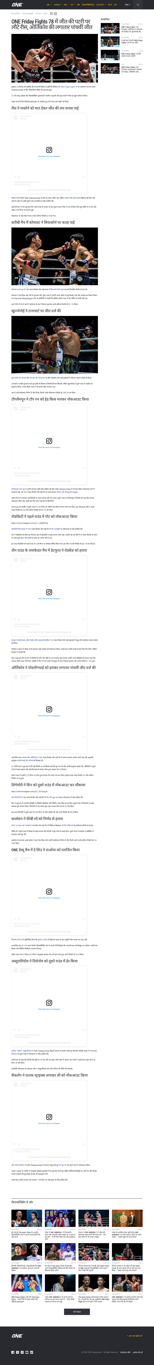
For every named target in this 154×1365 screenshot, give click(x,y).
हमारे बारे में (100, 5)
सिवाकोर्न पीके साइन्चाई (58, 289)
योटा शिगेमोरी (16, 797)
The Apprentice (88, 5)
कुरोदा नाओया (42, 940)
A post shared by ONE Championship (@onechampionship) (49, 190)
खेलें (78, 5)
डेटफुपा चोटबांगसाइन (18, 640)
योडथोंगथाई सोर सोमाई (25, 760)
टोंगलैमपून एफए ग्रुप (18, 489)
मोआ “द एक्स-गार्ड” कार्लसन (21, 825)
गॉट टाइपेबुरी (55, 529)
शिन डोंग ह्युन (50, 797)
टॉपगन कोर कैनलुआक (64, 492)
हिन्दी (126, 5)
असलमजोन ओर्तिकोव (29, 757)
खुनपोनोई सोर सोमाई (18, 378)
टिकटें (110, 5)
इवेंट (48, 5)
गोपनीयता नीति (125, 1352)
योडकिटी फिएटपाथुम (18, 529)
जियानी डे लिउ (16, 940)
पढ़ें (72, 5)
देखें (65, 5)
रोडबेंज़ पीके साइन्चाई (36, 640)
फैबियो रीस (15, 198)
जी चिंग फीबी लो (67, 825)
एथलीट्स (57, 5)
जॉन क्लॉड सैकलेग (17, 1165)
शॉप (115, 5)
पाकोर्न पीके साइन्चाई (71, 198)
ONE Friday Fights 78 (69, 87)
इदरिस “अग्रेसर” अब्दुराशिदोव (21, 1051)
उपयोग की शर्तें (138, 1352)
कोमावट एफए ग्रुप (17, 289)
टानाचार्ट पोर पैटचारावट (37, 378)
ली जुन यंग (63, 1165)
